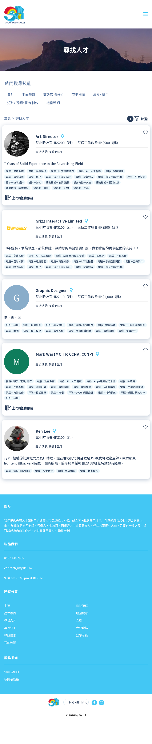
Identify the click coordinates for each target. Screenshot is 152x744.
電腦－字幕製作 (114, 171)
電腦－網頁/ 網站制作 (110, 176)
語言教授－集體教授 (17, 188)
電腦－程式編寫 (15, 267)
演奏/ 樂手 (101, 94)
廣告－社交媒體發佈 (62, 171)
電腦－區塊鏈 (96, 255)
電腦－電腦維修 (60, 261)
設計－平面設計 (136, 176)
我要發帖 (82, 628)
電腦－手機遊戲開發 (109, 261)
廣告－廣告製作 (15, 171)
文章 (79, 620)
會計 (10, 94)
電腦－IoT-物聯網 (83, 261)
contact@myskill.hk (18, 568)
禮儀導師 (53, 102)
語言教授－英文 (82, 182)
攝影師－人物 (61, 188)
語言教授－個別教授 (107, 182)
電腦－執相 (34, 176)
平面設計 (28, 94)
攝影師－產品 (81, 188)
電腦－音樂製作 (134, 261)
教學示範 (82, 635)
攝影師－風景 (41, 188)
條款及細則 (11, 672)
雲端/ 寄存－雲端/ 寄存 (19, 381)
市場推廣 (78, 94)
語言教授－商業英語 (57, 182)
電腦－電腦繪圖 (15, 176)
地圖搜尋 (82, 613)
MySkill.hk (76, 702)
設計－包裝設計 (15, 182)
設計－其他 (34, 182)
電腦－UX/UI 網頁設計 (58, 176)
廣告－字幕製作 (37, 171)
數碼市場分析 (53, 94)
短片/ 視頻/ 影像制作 (22, 102)
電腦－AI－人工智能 (90, 171)
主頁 (7, 118)
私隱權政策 (11, 679)
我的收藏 (10, 642)
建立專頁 (10, 613)
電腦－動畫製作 (15, 255)
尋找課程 (82, 606)
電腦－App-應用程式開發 (70, 255)
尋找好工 (10, 628)
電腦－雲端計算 (15, 261)
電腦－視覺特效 (84, 176)
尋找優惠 (10, 635)
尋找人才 (22, 118)
